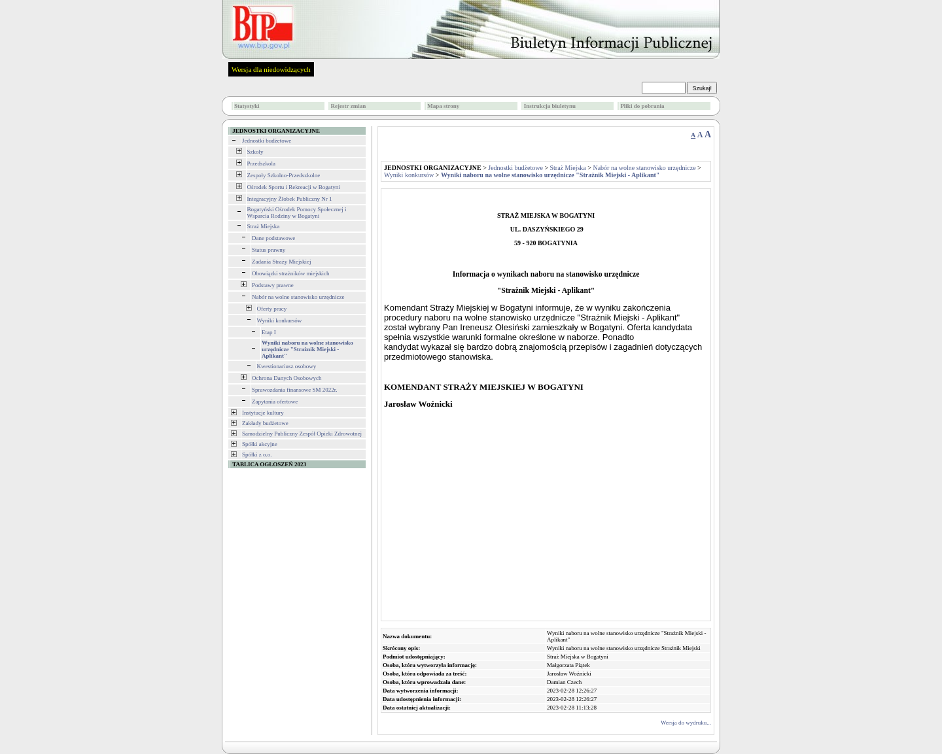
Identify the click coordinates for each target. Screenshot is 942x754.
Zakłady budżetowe (265, 423)
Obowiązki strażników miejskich (290, 273)
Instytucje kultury (263, 412)
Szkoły (255, 151)
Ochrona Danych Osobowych (286, 378)
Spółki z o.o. (257, 454)
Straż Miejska (263, 226)
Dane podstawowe (273, 238)
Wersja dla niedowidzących (271, 69)
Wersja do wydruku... (686, 722)
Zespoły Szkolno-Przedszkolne (284, 175)
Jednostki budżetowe (266, 140)
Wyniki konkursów (279, 320)
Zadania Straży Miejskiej (281, 261)
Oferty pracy (272, 308)
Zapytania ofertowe (275, 401)
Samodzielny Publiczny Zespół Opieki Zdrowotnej (302, 433)
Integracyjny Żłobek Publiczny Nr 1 (289, 199)
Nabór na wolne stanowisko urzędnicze (298, 297)
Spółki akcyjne (259, 444)
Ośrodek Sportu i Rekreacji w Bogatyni (293, 187)
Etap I (269, 332)
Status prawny (268, 250)
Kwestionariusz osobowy (287, 366)
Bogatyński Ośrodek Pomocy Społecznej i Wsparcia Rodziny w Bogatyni (297, 212)
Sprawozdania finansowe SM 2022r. (294, 389)
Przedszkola (261, 163)
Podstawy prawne (273, 285)
